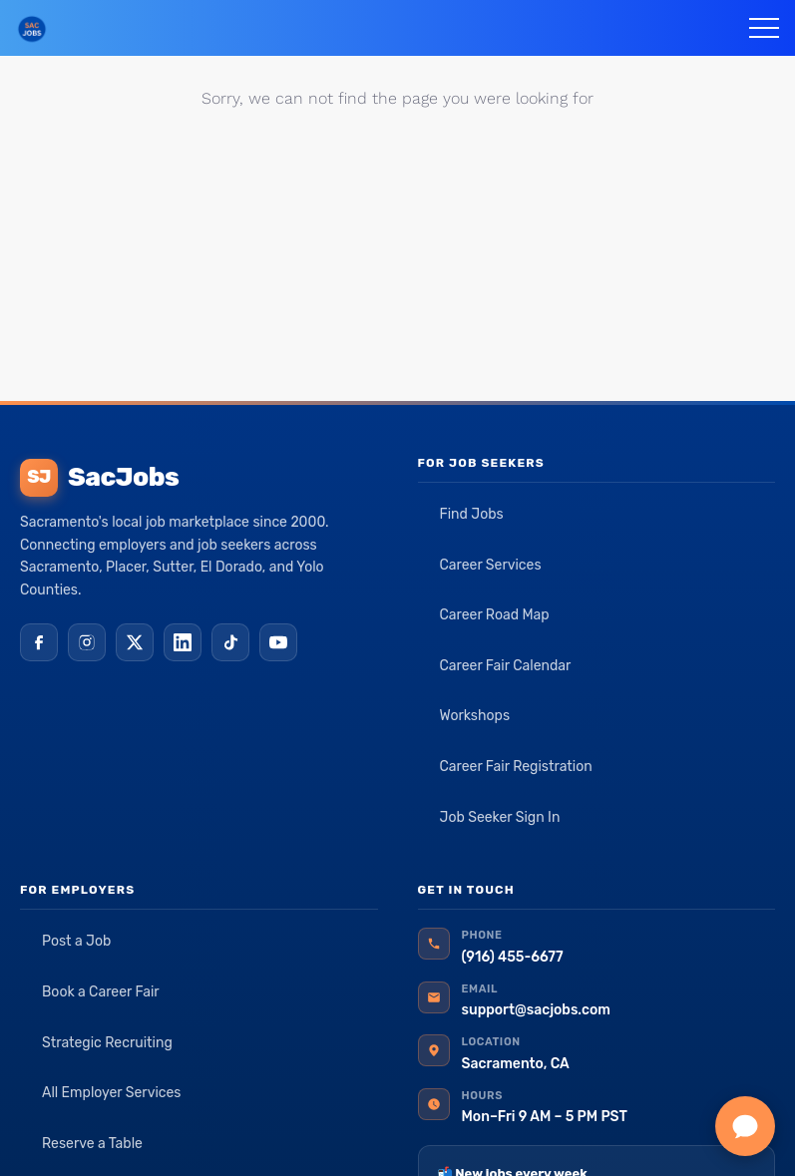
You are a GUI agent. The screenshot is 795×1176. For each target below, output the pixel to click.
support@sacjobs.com (536, 1009)
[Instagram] (87, 642)
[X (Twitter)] (135, 642)
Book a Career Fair (101, 991)
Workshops (475, 715)
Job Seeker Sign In (500, 817)
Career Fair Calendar (506, 665)
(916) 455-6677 (513, 957)
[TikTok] (230, 642)
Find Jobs (472, 514)
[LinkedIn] (182, 642)
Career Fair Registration (516, 766)
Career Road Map (495, 614)
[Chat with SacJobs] (745, 1126)
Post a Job (76, 941)
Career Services (491, 565)
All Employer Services (112, 1092)
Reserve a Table (92, 1143)
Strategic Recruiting (107, 1042)
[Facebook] (39, 642)
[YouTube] (278, 642)
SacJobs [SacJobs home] (99, 478)
